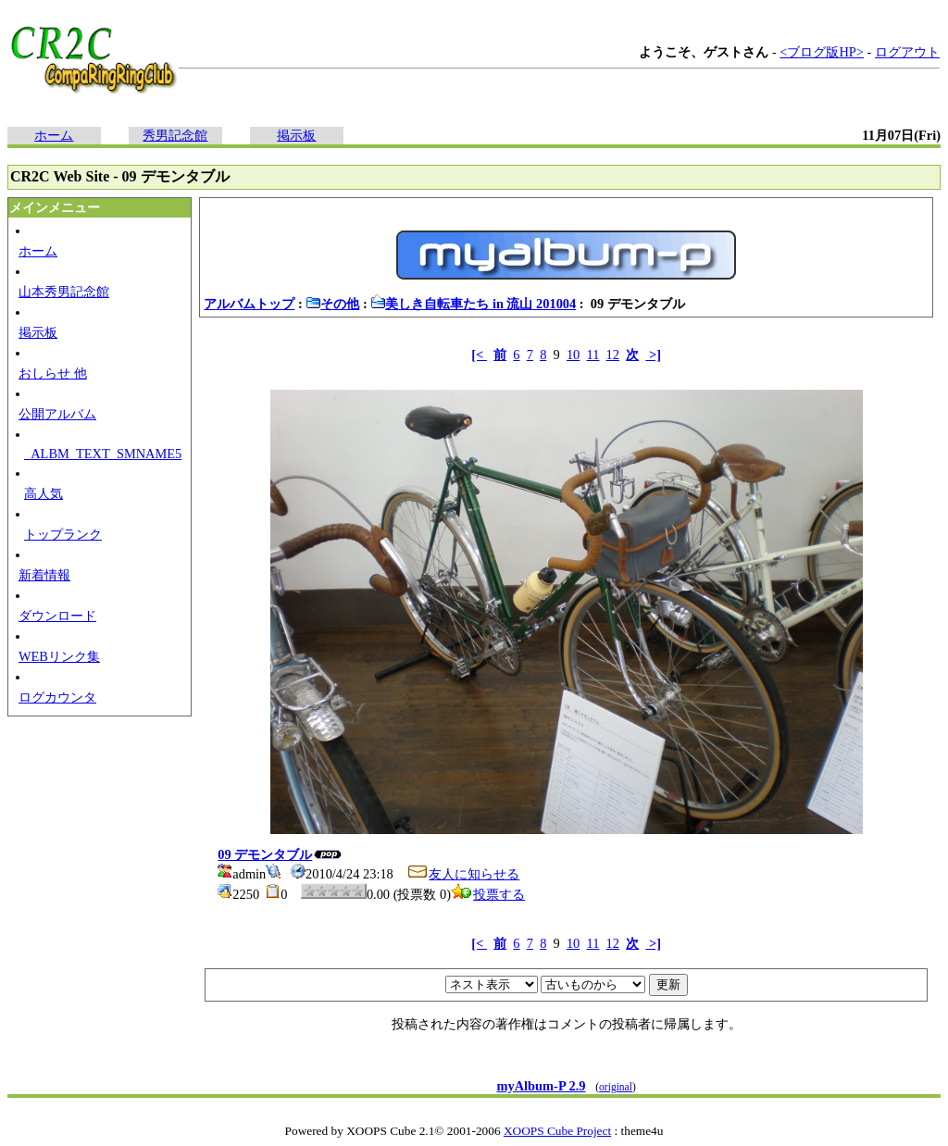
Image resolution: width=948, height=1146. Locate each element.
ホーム (53, 135)
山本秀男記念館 (64, 291)
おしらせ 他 (53, 373)
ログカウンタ (57, 697)
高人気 (43, 493)
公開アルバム (57, 413)
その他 (332, 303)
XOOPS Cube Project (557, 1131)
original (615, 1086)
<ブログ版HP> (822, 51)
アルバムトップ (249, 303)
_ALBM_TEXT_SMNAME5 (102, 453)
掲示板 (296, 135)
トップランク (63, 534)
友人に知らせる (462, 873)
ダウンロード (57, 615)
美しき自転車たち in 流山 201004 (473, 303)
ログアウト (907, 51)
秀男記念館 (175, 135)
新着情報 (44, 574)
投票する (488, 894)
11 (593, 354)
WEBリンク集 (59, 656)
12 (612, 354)
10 (573, 354)
